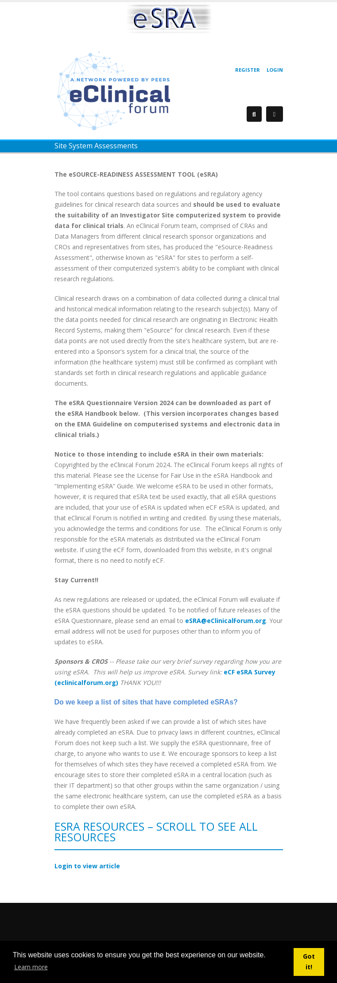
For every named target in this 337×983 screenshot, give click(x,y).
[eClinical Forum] (116, 90)
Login (275, 69)
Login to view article (87, 866)
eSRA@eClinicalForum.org (225, 620)
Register (247, 69)
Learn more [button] (31, 967)
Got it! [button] (309, 961)
